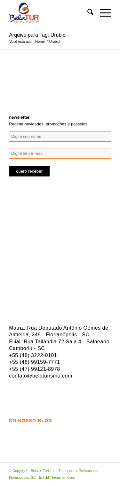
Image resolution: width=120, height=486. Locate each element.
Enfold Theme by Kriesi (57, 477)
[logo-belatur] (50, 13)
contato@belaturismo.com (40, 375)
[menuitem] (87, 13)
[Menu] (102, 13)
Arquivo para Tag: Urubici (37, 35)
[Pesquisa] (87, 13)
